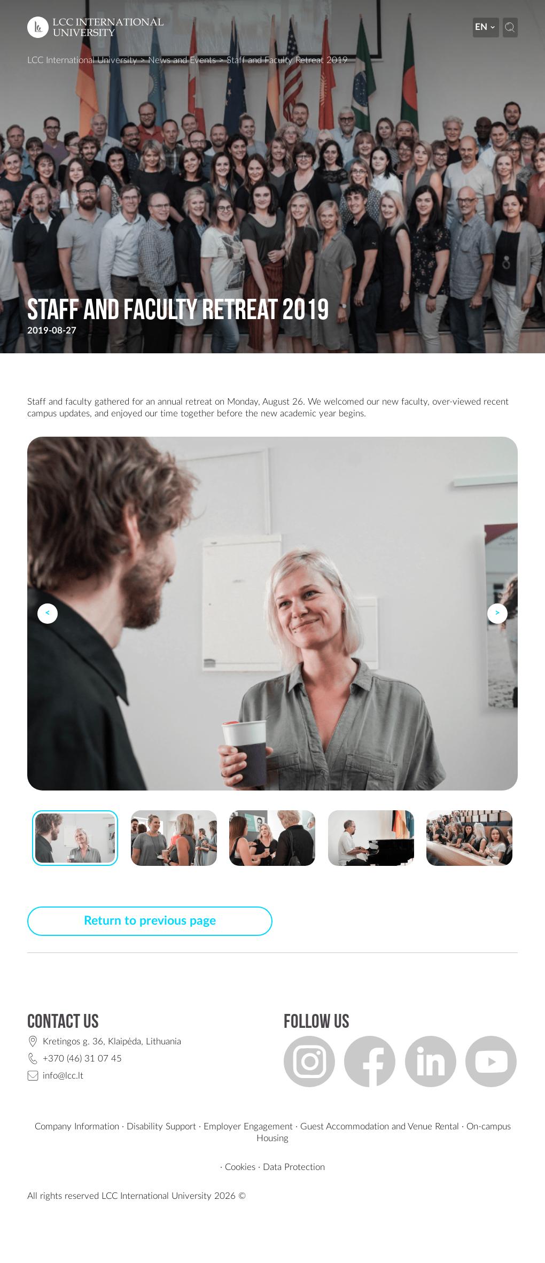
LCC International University (82, 60)
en (485, 27)
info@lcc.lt (63, 1075)
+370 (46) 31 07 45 (82, 1058)
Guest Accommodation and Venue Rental (379, 1126)
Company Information (77, 1126)
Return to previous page (150, 921)
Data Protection (294, 1167)
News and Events (182, 60)
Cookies (240, 1167)
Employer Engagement (248, 1126)
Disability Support (161, 1126)
